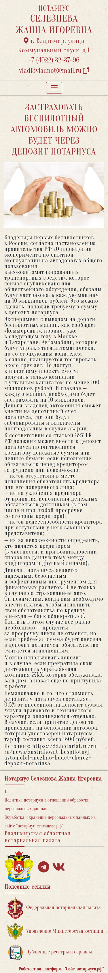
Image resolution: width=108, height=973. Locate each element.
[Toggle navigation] (54, 88)
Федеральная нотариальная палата (54, 907)
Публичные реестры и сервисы (49, 952)
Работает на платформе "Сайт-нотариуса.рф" (61, 969)
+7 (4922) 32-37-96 (54, 60)
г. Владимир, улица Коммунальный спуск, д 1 (54, 45)
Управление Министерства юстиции (55, 931)
